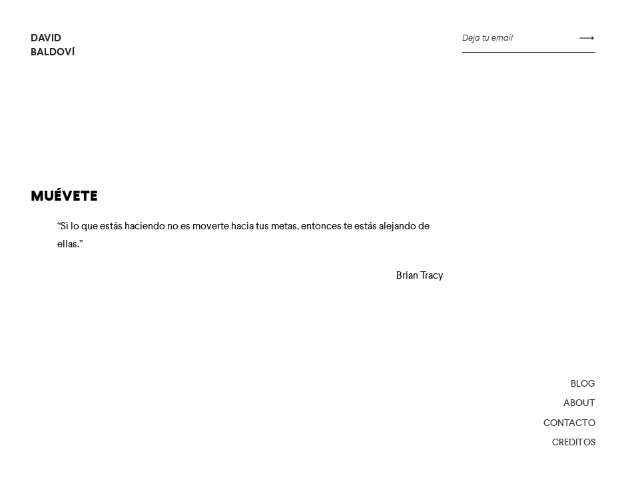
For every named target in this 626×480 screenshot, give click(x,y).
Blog (583, 383)
